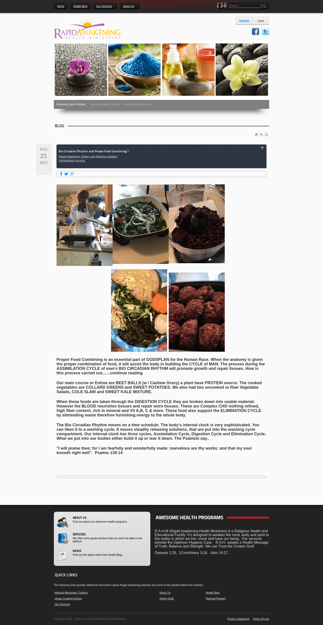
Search (220, 13)
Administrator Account (72, 160)
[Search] (244, 5)
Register (244, 20)
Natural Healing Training (104, 104)
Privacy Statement (238, 619)
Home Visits (166, 598)
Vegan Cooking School (137, 104)
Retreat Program (216, 598)
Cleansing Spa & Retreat (71, 104)
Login (261, 20)
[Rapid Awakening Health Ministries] (87, 28)
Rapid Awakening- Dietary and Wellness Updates (88, 156)
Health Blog (213, 592)
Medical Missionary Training (71, 592)
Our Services (62, 604)
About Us (164, 592)
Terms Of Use (261, 619)
